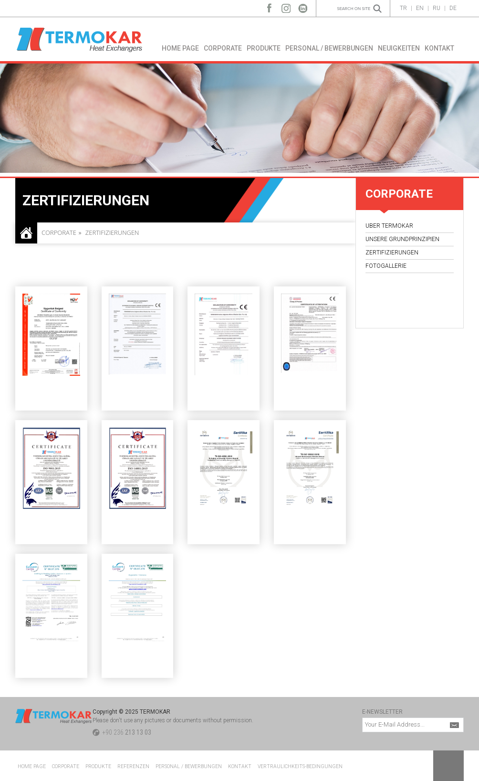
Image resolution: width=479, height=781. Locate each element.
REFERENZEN (133, 766)
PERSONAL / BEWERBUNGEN (329, 48)
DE (453, 8)
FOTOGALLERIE (385, 266)
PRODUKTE (264, 48)
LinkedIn (303, 6)
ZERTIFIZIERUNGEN (391, 252)
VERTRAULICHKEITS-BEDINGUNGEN (300, 766)
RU (436, 8)
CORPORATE (223, 48)
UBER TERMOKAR (389, 225)
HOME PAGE (180, 48)
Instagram (286, 6)
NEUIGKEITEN (399, 48)
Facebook (269, 6)
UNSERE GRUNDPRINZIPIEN (402, 239)
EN (420, 8)
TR (403, 8)
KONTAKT (439, 48)
